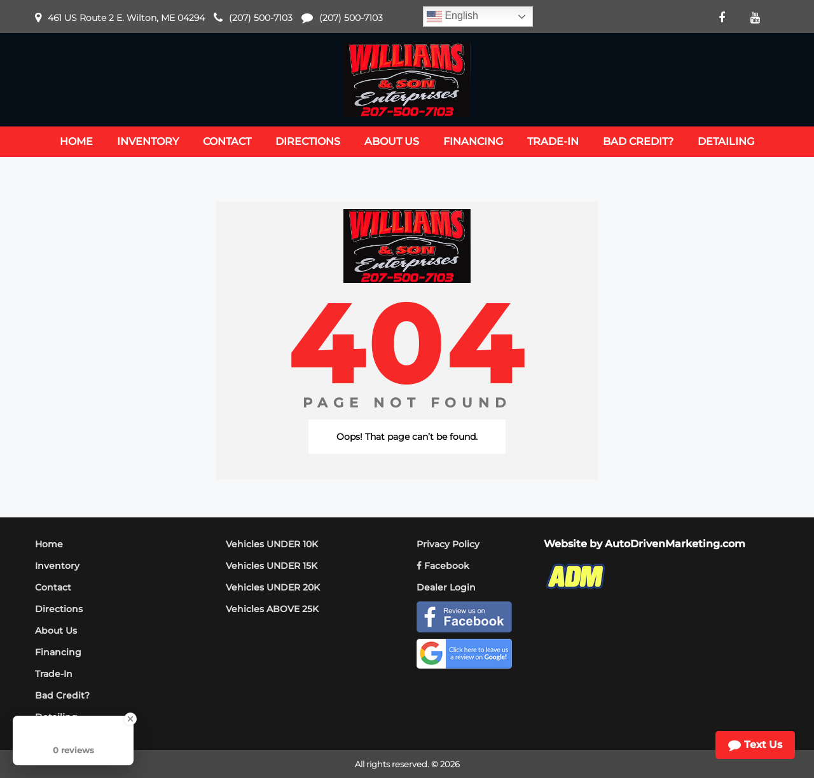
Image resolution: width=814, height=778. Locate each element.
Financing (58, 652)
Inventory (57, 565)
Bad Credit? (62, 695)
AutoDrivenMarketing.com (675, 544)
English (452, 16)
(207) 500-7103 (261, 18)
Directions (59, 609)
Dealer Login (446, 587)
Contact (53, 587)
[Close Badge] (130, 719)
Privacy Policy (448, 544)
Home (49, 544)
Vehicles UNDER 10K (272, 544)
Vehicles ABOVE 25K (272, 609)
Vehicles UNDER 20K (273, 587)
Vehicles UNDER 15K (271, 565)
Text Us (755, 745)
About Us (56, 630)
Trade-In (53, 673)
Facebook (443, 565)
